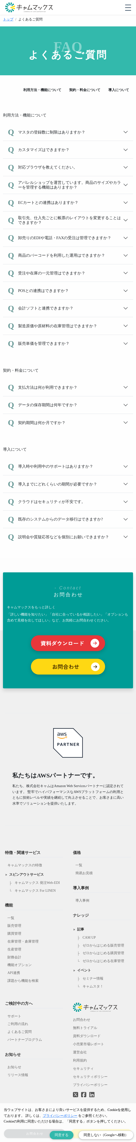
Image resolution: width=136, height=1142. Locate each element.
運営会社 (80, 1052)
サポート (14, 1016)
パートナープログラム (24, 1040)
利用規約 (80, 1060)
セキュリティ (83, 1068)
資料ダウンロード (87, 1036)
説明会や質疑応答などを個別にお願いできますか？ (58, 537)
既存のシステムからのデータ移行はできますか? (55, 519)
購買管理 (14, 933)
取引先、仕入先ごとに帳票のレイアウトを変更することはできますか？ (64, 220)
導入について (118, 90)
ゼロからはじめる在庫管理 (103, 961)
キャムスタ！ (93, 986)
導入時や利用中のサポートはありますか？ (50, 466)
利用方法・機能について (42, 90)
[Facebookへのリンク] (83, 1091)
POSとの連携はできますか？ (38, 290)
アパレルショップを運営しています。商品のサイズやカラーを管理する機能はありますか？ (64, 185)
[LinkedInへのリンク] (91, 1095)
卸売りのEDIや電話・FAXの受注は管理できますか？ (59, 237)
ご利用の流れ (17, 1024)
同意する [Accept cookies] (61, 1135)
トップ (8, 19)
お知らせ (14, 1067)
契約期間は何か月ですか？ (37, 422)
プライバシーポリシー (90, 1085)
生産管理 (14, 949)
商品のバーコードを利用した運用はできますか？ (56, 255)
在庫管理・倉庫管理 (23, 941)
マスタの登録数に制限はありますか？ (46, 132)
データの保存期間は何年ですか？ (42, 405)
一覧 (10, 918)
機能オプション (19, 965)
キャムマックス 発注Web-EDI (37, 883)
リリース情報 (17, 1075)
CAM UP (89, 937)
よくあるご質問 (19, 1032)
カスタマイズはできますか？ (38, 149)
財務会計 (14, 957)
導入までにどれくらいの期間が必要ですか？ (52, 484)
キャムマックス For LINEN (35, 890)
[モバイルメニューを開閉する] (128, 8)
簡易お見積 (84, 873)
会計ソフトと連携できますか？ (40, 308)
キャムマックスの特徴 (24, 865)
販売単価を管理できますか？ (38, 343)
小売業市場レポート (88, 1044)
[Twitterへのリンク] (75, 1091)
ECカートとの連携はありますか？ (43, 202)
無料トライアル (85, 1028)
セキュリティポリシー (90, 1077)
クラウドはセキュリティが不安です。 (46, 501)
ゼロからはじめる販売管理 (103, 945)
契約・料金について (84, 90)
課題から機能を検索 (23, 981)
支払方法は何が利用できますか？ (42, 387)
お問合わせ (81, 1020)
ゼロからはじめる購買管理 (103, 953)
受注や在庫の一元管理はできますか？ (46, 273)
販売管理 (14, 926)
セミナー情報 (93, 978)
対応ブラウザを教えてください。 (42, 167)
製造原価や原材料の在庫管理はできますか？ (52, 325)
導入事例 (82, 900)
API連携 (13, 973)
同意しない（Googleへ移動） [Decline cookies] (106, 1135)
